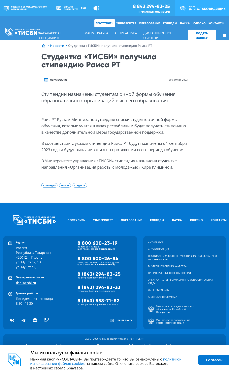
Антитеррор (155, 242)
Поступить (104, 23)
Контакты (216, 23)
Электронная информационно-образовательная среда (180, 281)
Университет (126, 23)
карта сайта (124, 320)
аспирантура (125, 33)
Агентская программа (162, 297)
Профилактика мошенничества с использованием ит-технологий (182, 257)
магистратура (96, 33)
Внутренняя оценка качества (167, 266)
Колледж (170, 23)
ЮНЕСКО (199, 23)
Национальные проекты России (169, 273)
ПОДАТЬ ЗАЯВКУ (202, 35)
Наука (185, 23)
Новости (57, 45)
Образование (149, 23)
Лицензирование (159, 290)
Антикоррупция (158, 249)
